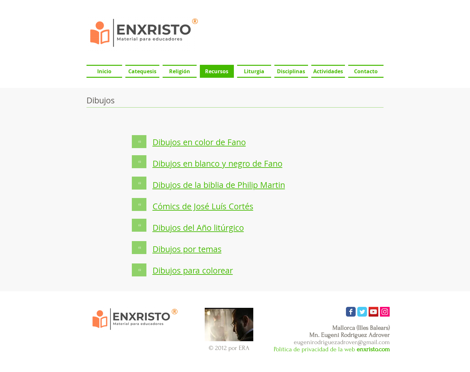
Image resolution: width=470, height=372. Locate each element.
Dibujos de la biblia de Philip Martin (219, 185)
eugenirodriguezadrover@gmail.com (342, 342)
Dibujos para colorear (193, 270)
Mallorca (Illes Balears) (361, 327)
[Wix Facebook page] (351, 312)
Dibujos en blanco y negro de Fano (217, 163)
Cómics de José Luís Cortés (203, 206)
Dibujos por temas (187, 249)
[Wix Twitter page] (362, 312)
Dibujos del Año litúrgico (198, 227)
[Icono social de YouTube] (373, 312)
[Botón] (139, 141)
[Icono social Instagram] (385, 312)
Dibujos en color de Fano (199, 142)
